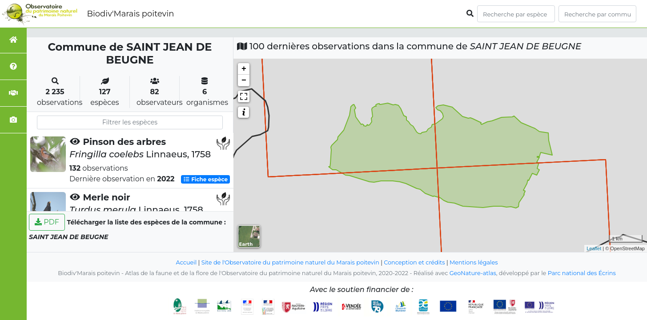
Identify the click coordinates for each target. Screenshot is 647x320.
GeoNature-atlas (473, 273)
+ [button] (243, 69)
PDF (47, 222)
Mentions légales (474, 262)
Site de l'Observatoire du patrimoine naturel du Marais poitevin (290, 262)
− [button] (243, 80)
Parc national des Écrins (582, 273)
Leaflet (594, 248)
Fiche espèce (205, 179)
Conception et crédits (414, 262)
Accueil (186, 262)
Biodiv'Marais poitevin (130, 14)
